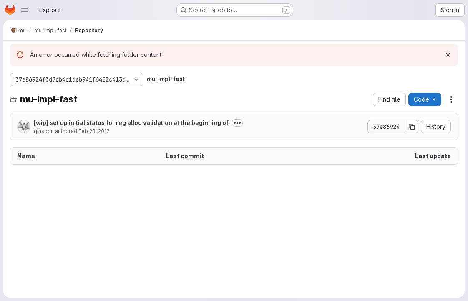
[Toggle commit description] (237, 123)
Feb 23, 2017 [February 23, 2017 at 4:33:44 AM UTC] (94, 131)
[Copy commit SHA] (411, 126)
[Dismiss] (448, 55)
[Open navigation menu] (24, 10)
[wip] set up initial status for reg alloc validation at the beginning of (131, 122)
